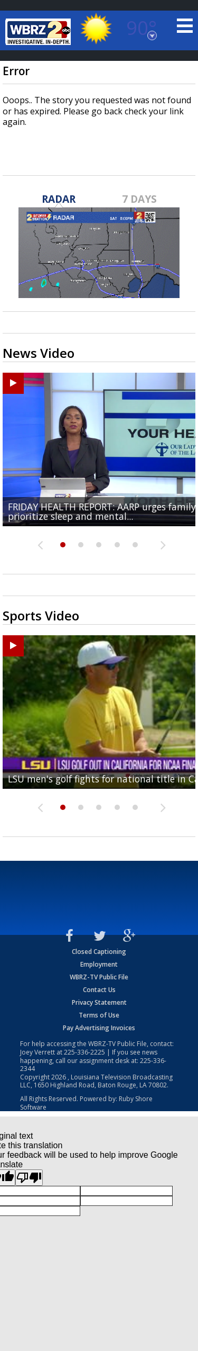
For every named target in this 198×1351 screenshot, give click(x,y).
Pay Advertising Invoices (99, 1027)
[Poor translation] (29, 1177)
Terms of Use (99, 1015)
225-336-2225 (84, 1052)
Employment (99, 964)
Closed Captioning (99, 951)
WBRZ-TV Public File (99, 976)
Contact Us (99, 989)
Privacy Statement (99, 1002)
